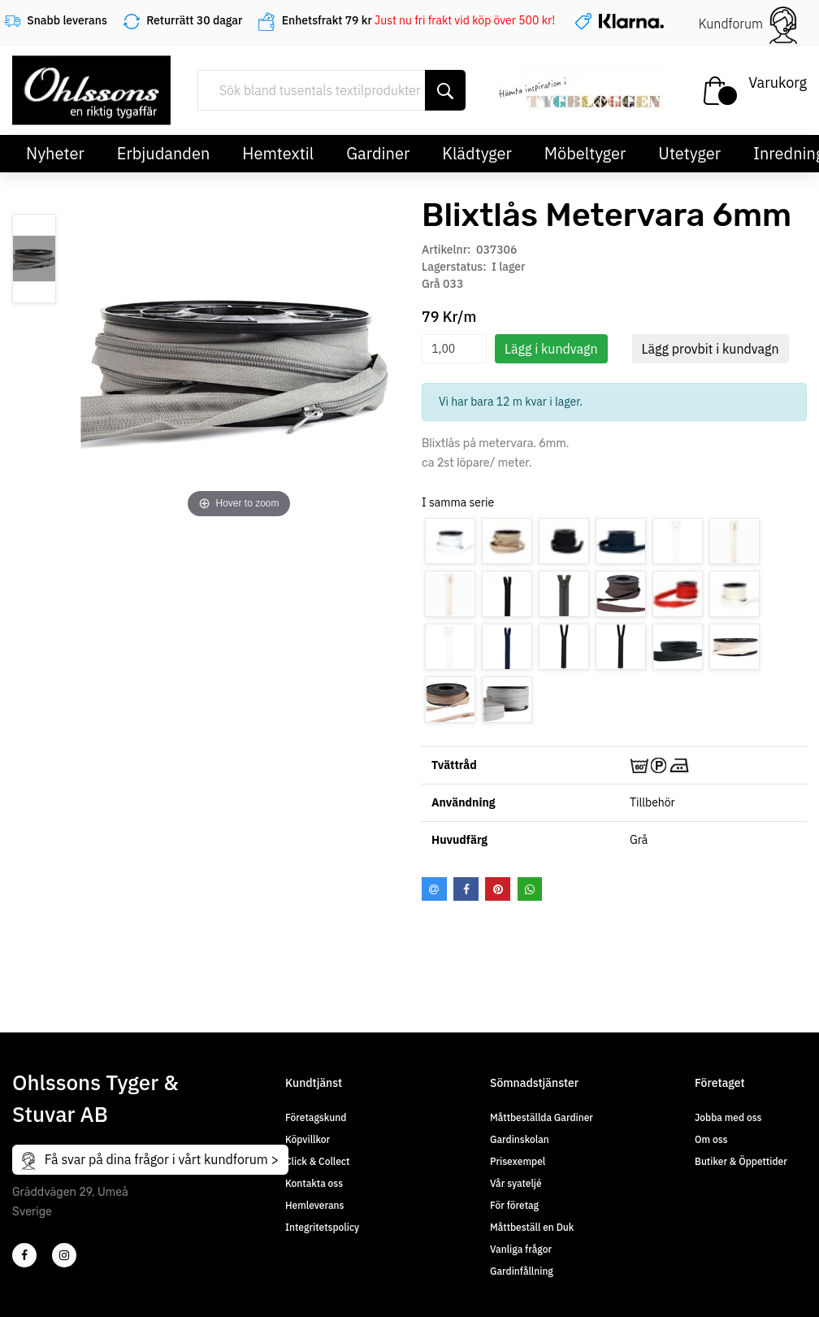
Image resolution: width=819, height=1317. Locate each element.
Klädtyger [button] (477, 153)
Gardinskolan (519, 1139)
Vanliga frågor (521, 1249)
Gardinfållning (521, 1271)
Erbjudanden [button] (163, 153)
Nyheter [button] (55, 153)
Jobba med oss (728, 1117)
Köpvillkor (307, 1139)
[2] (24, 1255)
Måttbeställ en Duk (532, 1227)
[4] (64, 1255)
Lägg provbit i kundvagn (710, 349)
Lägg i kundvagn (551, 349)
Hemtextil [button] (278, 153)
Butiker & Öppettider (741, 1161)
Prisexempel (517, 1161)
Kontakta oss (314, 1183)
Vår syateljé (516, 1183)
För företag (514, 1205)
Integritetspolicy (322, 1227)
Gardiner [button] (378, 153)
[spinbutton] (454, 349)
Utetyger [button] (689, 153)
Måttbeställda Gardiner (541, 1117)
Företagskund (315, 1117)
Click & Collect (317, 1161)
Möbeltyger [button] (585, 153)
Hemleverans (314, 1205)
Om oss (711, 1139)
